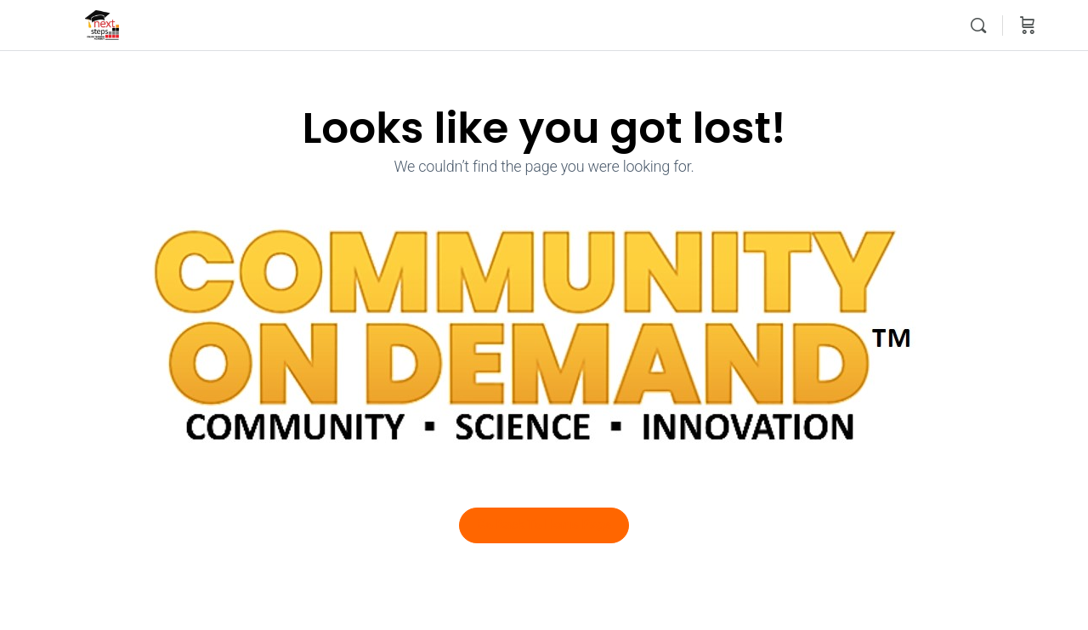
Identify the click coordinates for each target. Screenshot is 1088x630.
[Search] (978, 25)
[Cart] (1028, 25)
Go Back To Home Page (544, 524)
